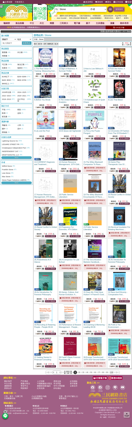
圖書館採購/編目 (44, 386)
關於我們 (8, 381)
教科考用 (124, 23)
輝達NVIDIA (109, 18)
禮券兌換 (57, 381)
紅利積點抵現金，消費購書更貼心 (23, 27)
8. (115, 100)
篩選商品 (26, 43)
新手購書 (73, 384)
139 (111, 372)
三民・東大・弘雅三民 (13, 396)
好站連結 (57, 388)
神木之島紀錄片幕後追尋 (78, 18)
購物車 (99, 2)
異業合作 (8, 388)
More (16, 158)
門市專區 (24, 381)
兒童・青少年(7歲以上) (68, 396)
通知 (108, 2)
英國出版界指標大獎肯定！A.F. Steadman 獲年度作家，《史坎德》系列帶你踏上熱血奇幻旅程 (122, 31)
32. (118, 294)
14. (70, 164)
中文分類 (8, 384)
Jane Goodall (61, 18)
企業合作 (73, 386)
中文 (32, 23)
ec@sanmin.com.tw (20, 413)
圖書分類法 (25, 384)
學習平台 (24, 386)
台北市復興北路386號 (13, 408)
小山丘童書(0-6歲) (39, 396)
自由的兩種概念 (96, 18)
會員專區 (88, 2)
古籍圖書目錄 (9, 398)
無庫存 (62, 76)
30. (68, 294)
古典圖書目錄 (37, 398)
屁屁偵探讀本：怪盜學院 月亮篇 (115, 16)
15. (94, 164)
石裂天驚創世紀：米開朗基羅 (90, 16)
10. (70, 131)
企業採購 (7, 2)
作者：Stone (38, 39)
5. (42, 100)
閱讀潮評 (24, 388)
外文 (42, 23)
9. (42, 131)
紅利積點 (73, 381)
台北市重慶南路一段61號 (70, 408)
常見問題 (57, 384)
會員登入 (19, 2)
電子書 (77, 23)
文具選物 (100, 23)
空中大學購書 (59, 386)
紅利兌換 (118, 2)
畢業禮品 (62, 398)
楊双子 (118, 18)
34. (70, 327)
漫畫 (112, 23)
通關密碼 (8, 386)
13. (44, 164)
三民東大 (64, 23)
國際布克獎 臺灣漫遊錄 (68, 16)
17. (45, 197)
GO (110, 9)
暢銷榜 (7, 23)
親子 (88, 23)
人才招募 (41, 381)
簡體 (52, 23)
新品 (20, 23)
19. (94, 197)
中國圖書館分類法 (44, 384)
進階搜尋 (119, 9)
